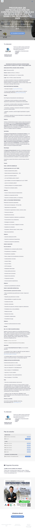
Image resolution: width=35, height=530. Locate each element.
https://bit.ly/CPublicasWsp (20, 92)
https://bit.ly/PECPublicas (17, 88)
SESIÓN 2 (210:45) (18, 445)
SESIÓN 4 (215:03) (18, 449)
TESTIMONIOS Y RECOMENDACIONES (18, 456)
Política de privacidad (17, 525)
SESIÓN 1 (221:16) (18, 443)
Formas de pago (28, 527)
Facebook (28, 525)
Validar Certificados (28, 526)
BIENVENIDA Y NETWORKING (18, 436)
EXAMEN (18, 452)
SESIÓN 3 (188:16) (18, 447)
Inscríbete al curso (17, 33)
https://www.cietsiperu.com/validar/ (10, 354)
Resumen (18, 439)
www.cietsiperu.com (17, 402)
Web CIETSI (28, 524)
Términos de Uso (17, 524)
